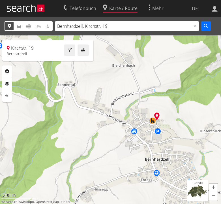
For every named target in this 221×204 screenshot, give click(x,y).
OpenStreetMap (47, 202)
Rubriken (7, 71)
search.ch (11, 202)
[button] (213, 188)
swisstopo (26, 202)
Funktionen (7, 96)
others (65, 202)
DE (195, 8)
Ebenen (7, 84)
